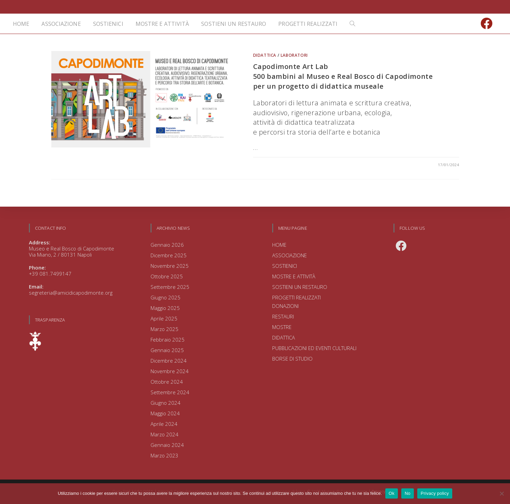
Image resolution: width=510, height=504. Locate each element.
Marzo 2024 (164, 434)
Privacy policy (435, 493)
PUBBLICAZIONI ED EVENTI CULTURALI (314, 348)
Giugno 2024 (165, 402)
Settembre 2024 (170, 392)
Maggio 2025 (165, 308)
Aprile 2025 (164, 318)
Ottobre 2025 (167, 276)
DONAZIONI (285, 305)
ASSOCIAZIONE (289, 255)
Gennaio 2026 (167, 244)
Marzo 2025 (164, 329)
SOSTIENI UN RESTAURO (299, 286)
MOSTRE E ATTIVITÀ (293, 276)
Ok (391, 493)
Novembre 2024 (170, 371)
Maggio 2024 (165, 413)
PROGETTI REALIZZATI (296, 297)
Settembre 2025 (170, 286)
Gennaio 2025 (167, 350)
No (407, 493)
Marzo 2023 (164, 455)
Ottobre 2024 (167, 381)
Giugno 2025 (165, 297)
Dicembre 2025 (169, 255)
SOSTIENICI (284, 265)
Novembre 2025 (170, 265)
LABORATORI (294, 55)
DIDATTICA (264, 55)
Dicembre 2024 (169, 360)
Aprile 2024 (164, 423)
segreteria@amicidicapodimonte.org (70, 292)
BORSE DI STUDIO (292, 358)
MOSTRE (282, 327)
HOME (279, 244)
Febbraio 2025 (167, 339)
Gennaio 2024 (167, 444)
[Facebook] (400, 245)
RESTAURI (283, 316)
